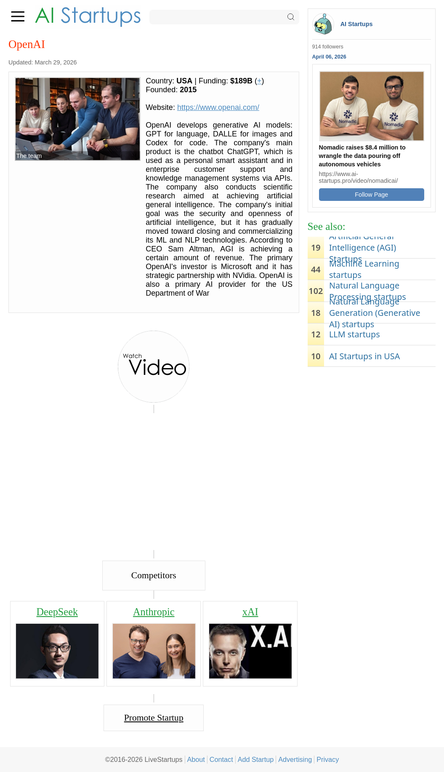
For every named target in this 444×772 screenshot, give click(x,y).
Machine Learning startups (364, 269)
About (196, 759)
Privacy (327, 759)
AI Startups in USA (364, 356)
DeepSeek (57, 611)
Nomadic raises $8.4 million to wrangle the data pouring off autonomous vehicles (362, 156)
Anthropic (154, 611)
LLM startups (354, 334)
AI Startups (356, 24)
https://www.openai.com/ (218, 107)
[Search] (224, 17)
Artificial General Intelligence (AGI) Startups (362, 247)
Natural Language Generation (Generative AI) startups (374, 313)
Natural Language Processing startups (367, 291)
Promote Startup (153, 718)
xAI (250, 611)
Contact (221, 759)
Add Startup (256, 759)
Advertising (295, 759)
